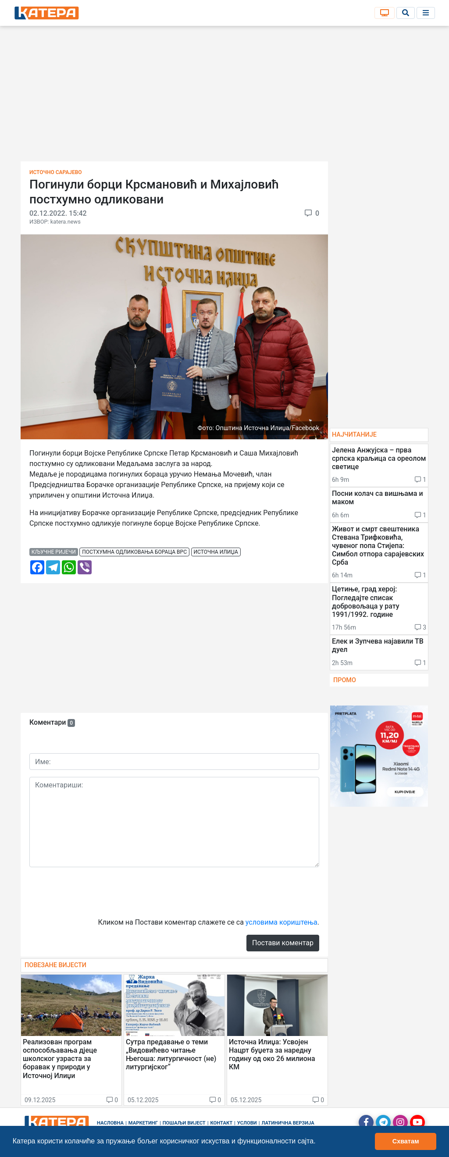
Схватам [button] (405, 1141)
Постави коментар (283, 943)
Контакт (221, 1123)
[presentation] (96, 891)
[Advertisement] (224, 96)
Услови (247, 1123)
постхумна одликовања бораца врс (134, 552)
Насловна (110, 1123)
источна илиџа (216, 552)
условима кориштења (281, 922)
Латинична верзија (287, 1123)
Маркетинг (143, 1123)
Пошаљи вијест (184, 1123)
